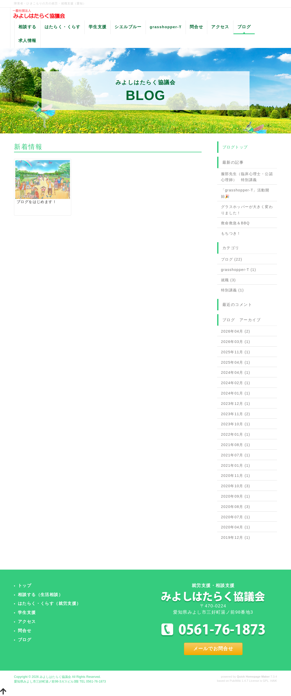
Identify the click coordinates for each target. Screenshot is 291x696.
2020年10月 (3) (235, 486)
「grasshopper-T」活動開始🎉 (245, 193)
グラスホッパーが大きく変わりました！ (247, 210)
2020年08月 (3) (235, 507)
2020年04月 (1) (235, 527)
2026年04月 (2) (235, 331)
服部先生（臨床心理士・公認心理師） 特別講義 (247, 177)
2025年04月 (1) (235, 362)
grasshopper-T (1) (238, 270)
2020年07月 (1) (235, 517)
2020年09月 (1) (235, 496)
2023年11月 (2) (235, 414)
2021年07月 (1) (235, 455)
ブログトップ (235, 147)
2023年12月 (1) (235, 403)
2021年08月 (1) (235, 445)
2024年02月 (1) (235, 383)
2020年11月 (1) (235, 475)
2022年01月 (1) (235, 434)
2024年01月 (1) (235, 393)
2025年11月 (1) (235, 352)
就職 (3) (228, 280)
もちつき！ (231, 233)
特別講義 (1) (232, 290)
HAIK (273, 680)
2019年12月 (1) (235, 537)
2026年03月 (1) (235, 342)
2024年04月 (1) (235, 372)
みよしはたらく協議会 (55, 677)
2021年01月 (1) (235, 465)
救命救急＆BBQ (235, 223)
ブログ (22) (231, 259)
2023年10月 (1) (235, 424)
